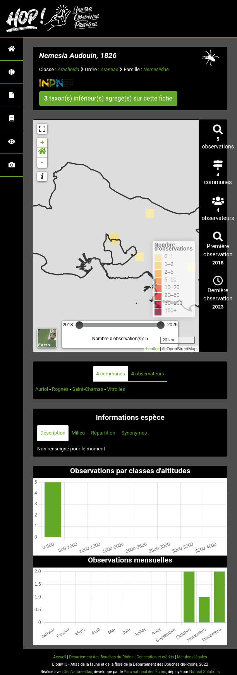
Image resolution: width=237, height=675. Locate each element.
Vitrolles (116, 389)
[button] (42, 153)
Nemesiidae (156, 69)
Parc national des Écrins (145, 671)
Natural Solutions (204, 671)
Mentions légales (192, 657)
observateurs (147, 374)
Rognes (60, 389)
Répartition (103, 433)
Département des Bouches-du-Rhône (101, 657)
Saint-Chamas (87, 389)
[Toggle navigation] (220, 18)
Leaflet (152, 348)
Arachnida (68, 69)
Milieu (78, 433)
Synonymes (134, 433)
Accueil (59, 657)
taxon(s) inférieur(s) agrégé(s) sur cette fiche (108, 98)
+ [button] (42, 142)
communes (110, 374)
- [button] (42, 162)
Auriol (41, 389)
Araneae (109, 69)
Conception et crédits (155, 657)
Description (52, 433)
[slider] (79, 325)
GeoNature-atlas (78, 671)
